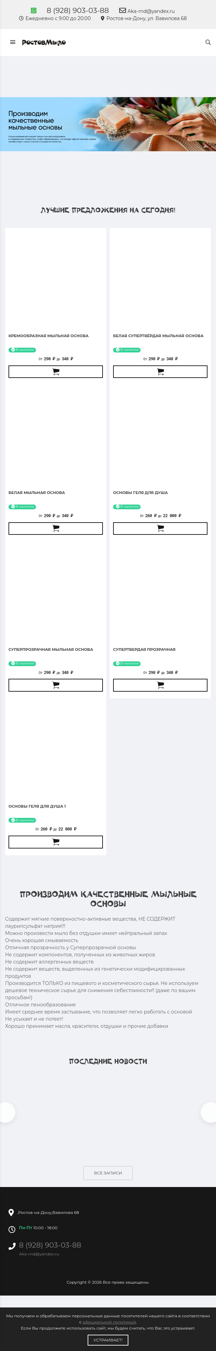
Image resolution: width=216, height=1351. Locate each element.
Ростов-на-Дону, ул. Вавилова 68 (144, 18)
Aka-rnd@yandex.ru (147, 11)
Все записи (108, 1172)
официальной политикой (109, 1321)
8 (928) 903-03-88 (78, 10)
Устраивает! (108, 1339)
